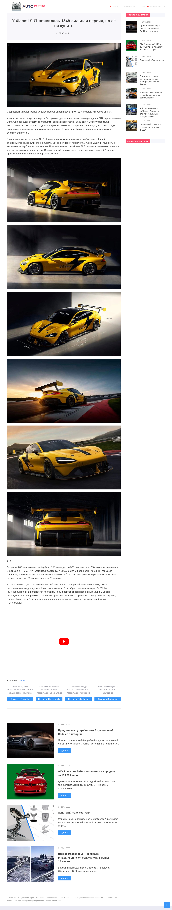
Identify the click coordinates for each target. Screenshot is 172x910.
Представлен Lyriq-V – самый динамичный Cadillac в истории (83, 736)
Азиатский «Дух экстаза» (77, 816)
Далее (64, 754)
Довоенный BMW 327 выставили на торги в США (150, 127)
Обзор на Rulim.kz (20, 699)
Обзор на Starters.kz (107, 699)
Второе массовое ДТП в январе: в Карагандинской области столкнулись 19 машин (89, 861)
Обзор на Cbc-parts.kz (49, 701)
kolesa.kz (23, 680)
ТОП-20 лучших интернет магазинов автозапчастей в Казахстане (28, 7)
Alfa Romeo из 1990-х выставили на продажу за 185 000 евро (83, 777)
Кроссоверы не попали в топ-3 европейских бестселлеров (151, 95)
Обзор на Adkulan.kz (78, 699)
